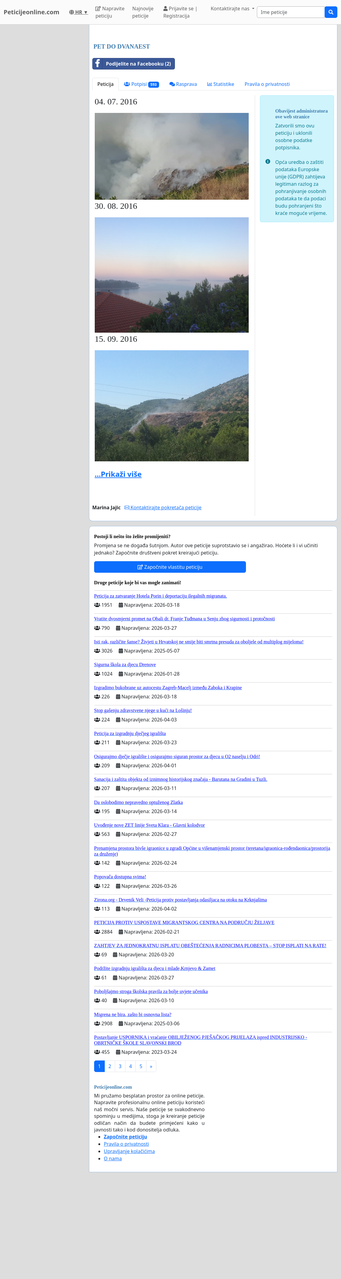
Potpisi (141, 169)
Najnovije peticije (143, 12)
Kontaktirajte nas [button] (231, 8)
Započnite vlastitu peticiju (170, 652)
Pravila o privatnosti (267, 169)
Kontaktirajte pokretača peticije (163, 592)
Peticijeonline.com (32, 12)
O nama (113, 1243)
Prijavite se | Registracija (180, 12)
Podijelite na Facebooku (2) (132, 148)
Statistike (220, 169)
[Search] (291, 12)
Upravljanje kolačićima (129, 1236)
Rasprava (183, 169)
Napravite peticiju (109, 12)
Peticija (105, 169)
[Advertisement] (213, 76)
